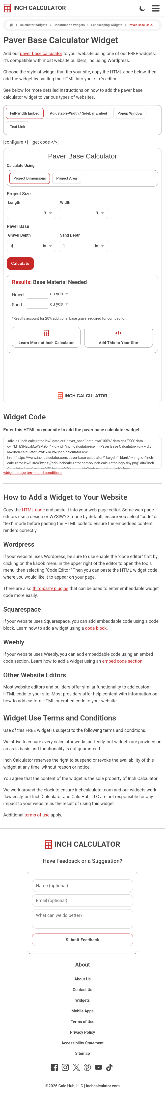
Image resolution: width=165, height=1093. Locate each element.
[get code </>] (44, 142)
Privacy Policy (82, 1032)
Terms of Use (82, 1021)
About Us (82, 979)
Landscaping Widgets (106, 25)
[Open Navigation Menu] (155, 8)
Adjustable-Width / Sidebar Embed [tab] (78, 113)
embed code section (122, 661)
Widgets (82, 1000)
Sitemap (82, 1053)
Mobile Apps (82, 1011)
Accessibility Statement (82, 1043)
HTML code (33, 509)
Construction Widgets (69, 25)
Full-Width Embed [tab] (24, 113)
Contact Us (82, 989)
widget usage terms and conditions (32, 472)
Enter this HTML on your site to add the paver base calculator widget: (72, 429)
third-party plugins (50, 588)
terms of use (37, 814)
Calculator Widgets (33, 25)
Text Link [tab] (17, 127)
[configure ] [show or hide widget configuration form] (15, 142)
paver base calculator (41, 53)
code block (96, 628)
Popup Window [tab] (129, 113)
